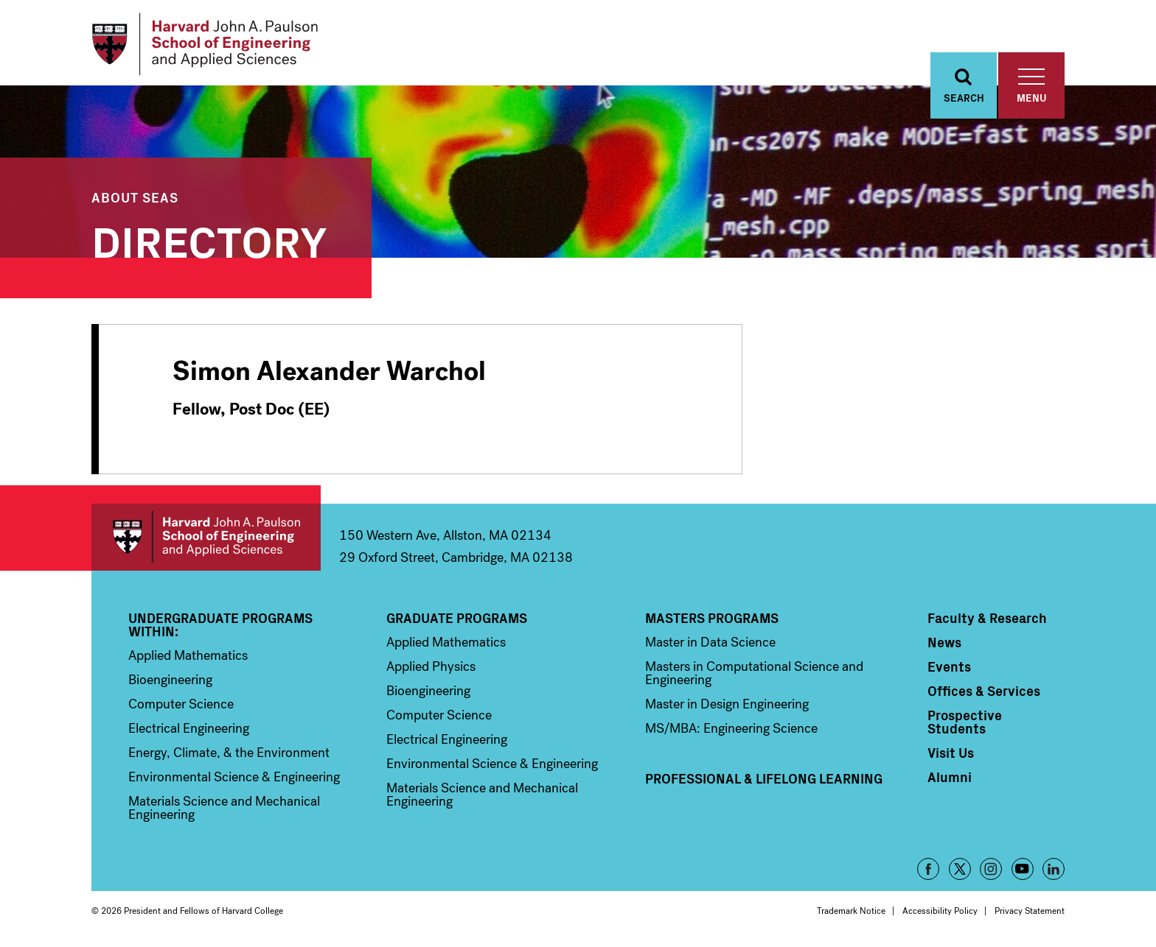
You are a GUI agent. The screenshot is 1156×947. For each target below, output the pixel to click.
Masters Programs (712, 617)
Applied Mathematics (188, 655)
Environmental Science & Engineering (234, 777)
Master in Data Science (710, 642)
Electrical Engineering (188, 728)
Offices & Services (983, 690)
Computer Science (181, 704)
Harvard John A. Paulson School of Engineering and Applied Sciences (206, 537)
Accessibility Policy (940, 911)
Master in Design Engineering (727, 704)
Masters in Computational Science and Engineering (754, 673)
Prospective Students (964, 721)
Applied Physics (431, 666)
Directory (209, 239)
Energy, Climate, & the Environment (229, 752)
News (944, 642)
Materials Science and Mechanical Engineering (224, 808)
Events (949, 666)
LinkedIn (1053, 869)
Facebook (928, 869)
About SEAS (134, 197)
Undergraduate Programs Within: (220, 624)
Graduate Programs (456, 617)
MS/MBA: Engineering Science (731, 728)
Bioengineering (170, 679)
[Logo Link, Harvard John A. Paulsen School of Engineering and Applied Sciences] (204, 44)
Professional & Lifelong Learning (763, 778)
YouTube (1023, 869)
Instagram (991, 869)
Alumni (949, 777)
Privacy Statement (1030, 911)
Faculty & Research (987, 617)
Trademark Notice (851, 911)
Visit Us (950, 752)
